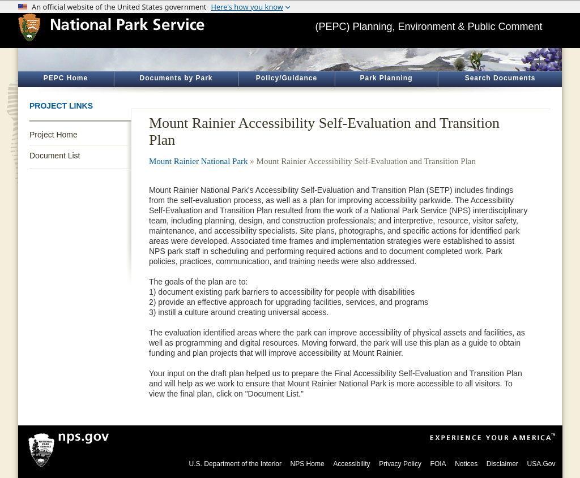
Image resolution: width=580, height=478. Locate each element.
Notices (466, 464)
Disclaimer (502, 464)
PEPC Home (66, 78)
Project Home (53, 134)
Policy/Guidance (286, 78)
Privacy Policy (400, 464)
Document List (54, 155)
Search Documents (500, 78)
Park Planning (386, 78)
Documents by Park (175, 78)
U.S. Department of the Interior (235, 464)
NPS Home (308, 464)
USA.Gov (541, 464)
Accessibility (351, 464)
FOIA (438, 464)
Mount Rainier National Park (198, 161)
